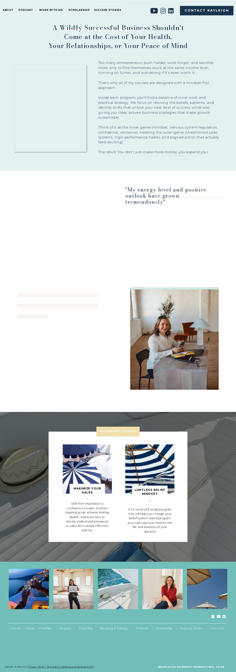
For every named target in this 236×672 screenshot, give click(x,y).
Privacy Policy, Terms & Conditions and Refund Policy (61, 666)
